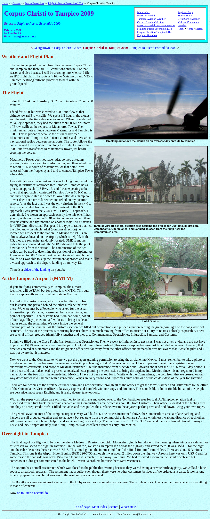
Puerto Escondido (34, 3)
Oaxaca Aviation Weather (150, 22)
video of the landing (37, 269)
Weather (182, 25)
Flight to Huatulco (147, 35)
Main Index (143, 12)
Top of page (82, 507)
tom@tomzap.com (25, 36)
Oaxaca (17, 3)
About (181, 28)
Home (5, 3)
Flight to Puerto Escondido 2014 (154, 28)
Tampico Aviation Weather (151, 18)
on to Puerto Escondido (32, 493)
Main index (99, 507)
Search (199, 28)
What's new (128, 507)
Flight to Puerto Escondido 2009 (65, 3)
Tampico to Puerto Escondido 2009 (153, 47)
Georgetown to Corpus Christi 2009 (57, 47)
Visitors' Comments (188, 22)
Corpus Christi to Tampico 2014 (154, 31)
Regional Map (185, 12)
